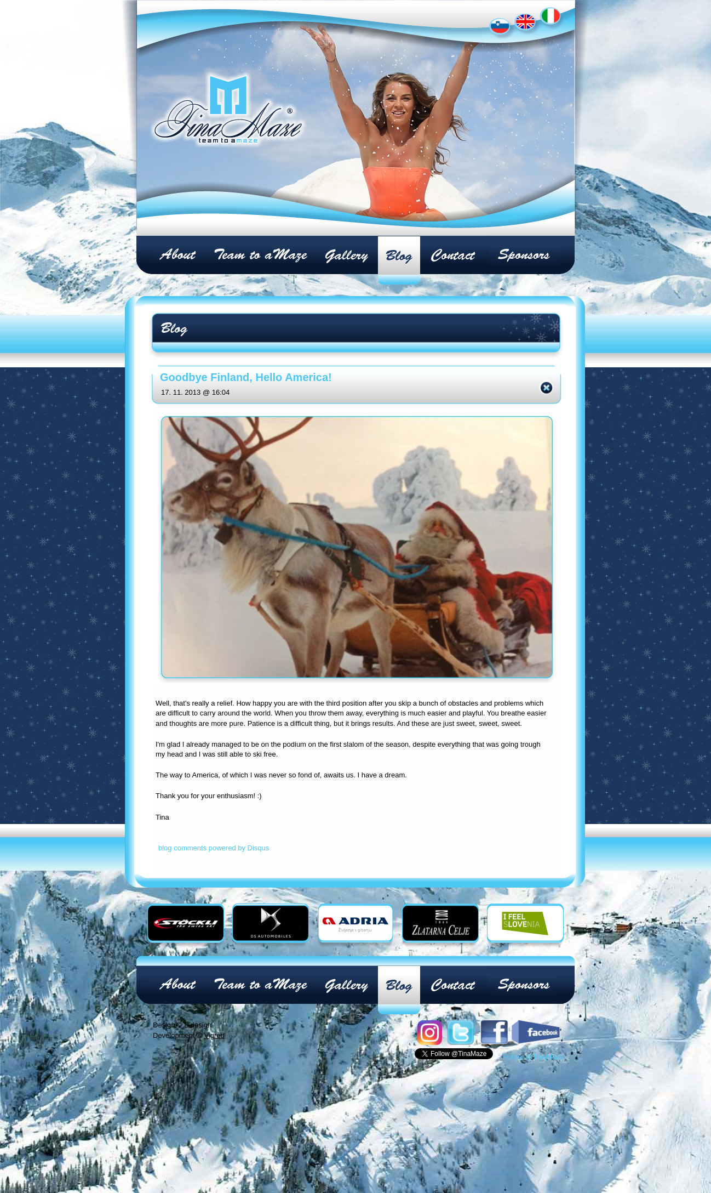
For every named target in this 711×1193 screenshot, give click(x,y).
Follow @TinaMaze (533, 1057)
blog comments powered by (213, 848)
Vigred (214, 1035)
